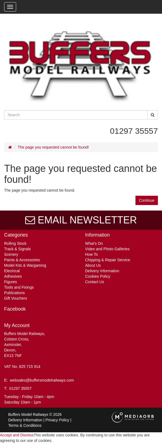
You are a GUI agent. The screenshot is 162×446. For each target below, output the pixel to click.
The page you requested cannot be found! (53, 147)
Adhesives (13, 276)
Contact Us (94, 282)
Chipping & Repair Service (107, 260)
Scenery (11, 254)
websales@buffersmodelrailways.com (42, 380)
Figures (10, 282)
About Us (93, 265)
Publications (14, 293)
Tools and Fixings (19, 287)
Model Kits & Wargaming (25, 265)
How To (91, 254)
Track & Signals (17, 249)
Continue (146, 200)
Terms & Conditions (24, 425)
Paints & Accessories (22, 260)
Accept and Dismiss (17, 435)
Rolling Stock (15, 243)
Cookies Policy (97, 276)
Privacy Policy (57, 420)
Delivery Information (102, 271)
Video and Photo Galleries (107, 249)
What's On (94, 243)
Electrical (12, 271)
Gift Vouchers (15, 298)
